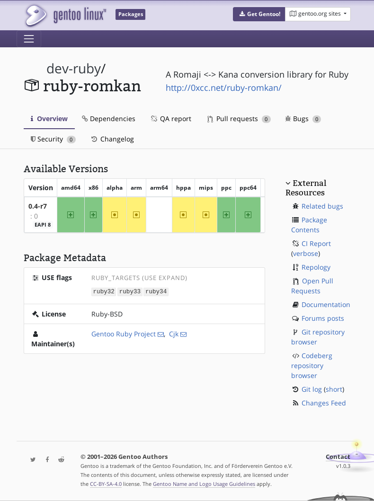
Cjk (173, 333)
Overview (49, 118)
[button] (259, 14)
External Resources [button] (305, 187)
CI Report (316, 243)
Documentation (326, 304)
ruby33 (130, 291)
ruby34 (156, 291)
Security (53, 138)
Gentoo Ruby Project (123, 333)
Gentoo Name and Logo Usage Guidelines (204, 483)
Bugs (303, 118)
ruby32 (104, 291)
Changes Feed (324, 402)
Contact (338, 457)
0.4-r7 (37, 206)
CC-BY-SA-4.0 (106, 483)
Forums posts (323, 318)
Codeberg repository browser (311, 365)
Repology (316, 267)
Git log (312, 389)
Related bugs (322, 206)
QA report (170, 118)
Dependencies (108, 118)
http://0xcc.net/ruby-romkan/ (224, 87)
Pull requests (239, 118)
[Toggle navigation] (29, 38)
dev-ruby (73, 68)
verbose (305, 253)
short (334, 389)
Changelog (112, 138)
